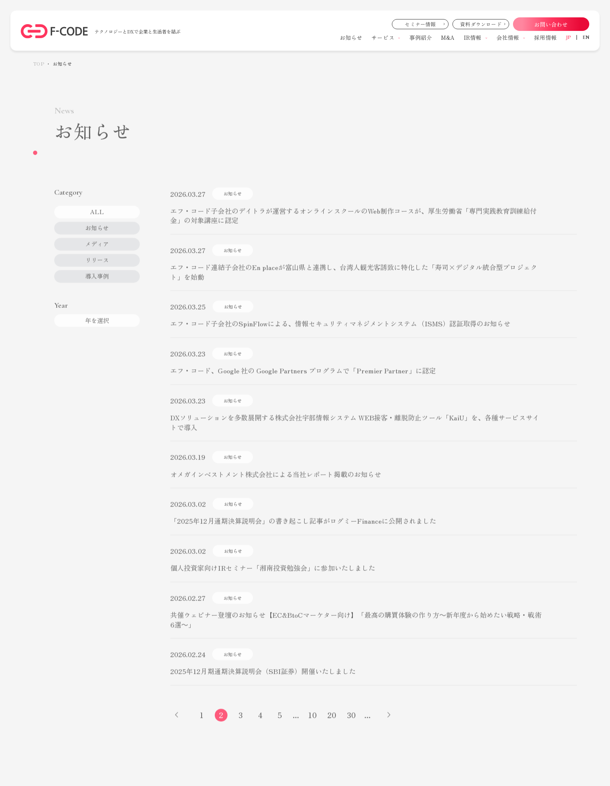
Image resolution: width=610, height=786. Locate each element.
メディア (97, 253)
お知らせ (97, 237)
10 (312, 724)
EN (585, 37)
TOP (38, 63)
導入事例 (97, 285)
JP (568, 37)
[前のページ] (176, 724)
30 (351, 724)
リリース (97, 269)
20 (331, 724)
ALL (96, 221)
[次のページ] (389, 724)
